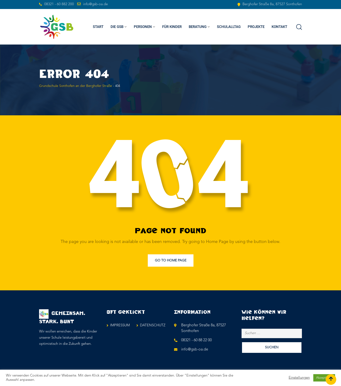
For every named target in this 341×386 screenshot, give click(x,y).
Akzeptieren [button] (324, 377)
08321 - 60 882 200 (59, 4)
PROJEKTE (256, 27)
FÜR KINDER (172, 27)
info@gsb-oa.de (95, 4)
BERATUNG (197, 27)
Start (98, 27)
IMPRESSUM (120, 325)
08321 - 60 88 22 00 (196, 340)
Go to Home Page (170, 260)
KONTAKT (279, 27)
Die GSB (117, 27)
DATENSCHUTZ (152, 325)
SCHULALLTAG (229, 27)
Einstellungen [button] (299, 378)
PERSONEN (143, 27)
